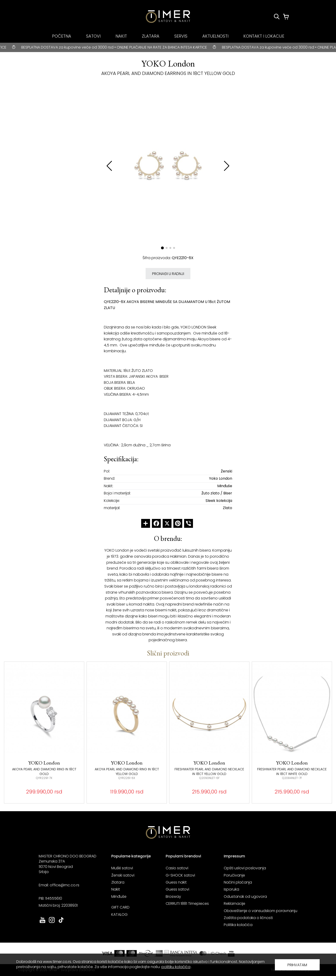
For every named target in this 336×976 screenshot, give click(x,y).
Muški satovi (122, 868)
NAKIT (121, 36)
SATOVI (93, 36)
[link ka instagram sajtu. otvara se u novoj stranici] (52, 922)
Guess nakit (176, 882)
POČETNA (61, 36)
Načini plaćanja (238, 882)
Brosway (173, 896)
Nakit (115, 889)
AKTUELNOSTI (215, 36)
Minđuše (118, 896)
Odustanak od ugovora (245, 896)
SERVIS (180, 36)
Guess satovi (177, 889)
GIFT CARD (120, 907)
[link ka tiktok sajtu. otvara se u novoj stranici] (61, 922)
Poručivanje (234, 875)
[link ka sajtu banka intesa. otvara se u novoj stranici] (181, 953)
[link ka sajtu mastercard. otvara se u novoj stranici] (213, 953)
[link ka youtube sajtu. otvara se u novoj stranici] (42, 922)
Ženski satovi (122, 875)
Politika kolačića (238, 924)
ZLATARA (150, 36)
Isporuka (231, 889)
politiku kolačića (175, 966)
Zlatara (117, 882)
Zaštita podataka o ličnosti (248, 917)
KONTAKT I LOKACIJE (263, 36)
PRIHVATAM (297, 965)
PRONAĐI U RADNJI (168, 273)
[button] (227, 166)
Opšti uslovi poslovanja (245, 868)
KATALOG (119, 914)
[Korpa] (286, 16)
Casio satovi (177, 868)
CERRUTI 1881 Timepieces (187, 903)
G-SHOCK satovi (180, 875)
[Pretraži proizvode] (277, 16)
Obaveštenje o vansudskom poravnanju (260, 910)
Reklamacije (234, 903)
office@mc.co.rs (64, 885)
